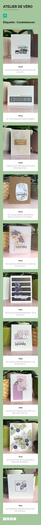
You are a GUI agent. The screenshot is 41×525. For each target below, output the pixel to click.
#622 (20, 506)
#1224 (20, 116)
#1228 (20, 67)
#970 (20, 310)
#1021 (20, 261)
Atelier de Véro (17, 7)
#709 (20, 457)
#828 (20, 408)
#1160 (20, 163)
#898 (20, 359)
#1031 (20, 212)
